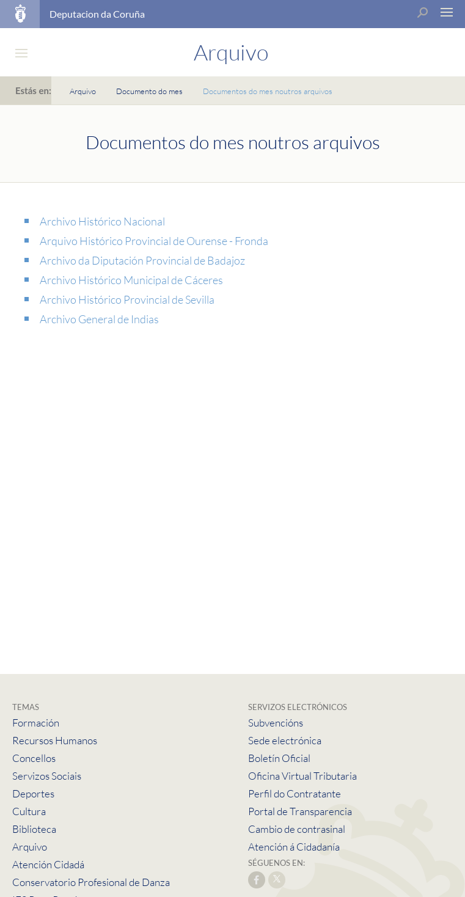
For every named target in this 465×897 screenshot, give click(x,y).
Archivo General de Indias (99, 319)
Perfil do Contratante (294, 793)
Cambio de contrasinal (296, 828)
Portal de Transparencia (300, 811)
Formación (35, 722)
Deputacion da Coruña (97, 14)
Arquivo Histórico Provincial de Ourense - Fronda (154, 240)
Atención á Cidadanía (294, 846)
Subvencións (275, 722)
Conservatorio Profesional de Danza (91, 882)
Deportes (33, 793)
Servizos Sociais (46, 775)
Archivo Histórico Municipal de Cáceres (131, 280)
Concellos (34, 758)
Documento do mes (149, 91)
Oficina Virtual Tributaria (302, 775)
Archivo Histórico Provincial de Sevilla (127, 299)
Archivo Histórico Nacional (102, 221)
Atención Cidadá (48, 864)
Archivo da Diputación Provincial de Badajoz (142, 260)
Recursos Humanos (54, 740)
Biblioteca (34, 828)
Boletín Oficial (279, 758)
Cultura (29, 811)
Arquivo (83, 91)
